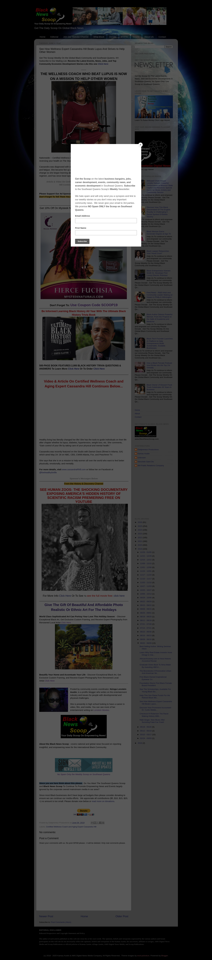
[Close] (140, 145)
